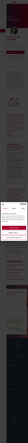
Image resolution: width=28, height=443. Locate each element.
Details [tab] (14, 208)
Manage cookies (14, 232)
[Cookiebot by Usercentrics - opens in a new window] (20, 204)
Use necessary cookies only (13, 237)
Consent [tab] (5, 208)
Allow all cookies (14, 227)
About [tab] (23, 208)
